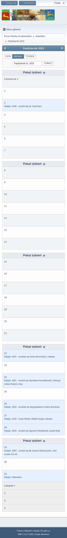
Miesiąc (18, 56)
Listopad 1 (9, 485)
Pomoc (20, 531)
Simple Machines (42, 534)
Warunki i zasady (32, 531)
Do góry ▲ (45, 531)
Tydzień (30, 56)
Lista (8, 56)
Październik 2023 (33, 48)
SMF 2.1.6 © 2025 (25, 534)
